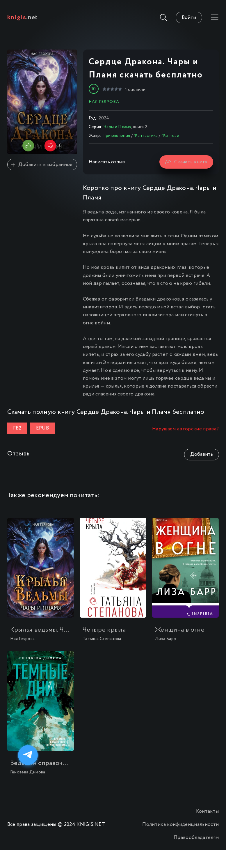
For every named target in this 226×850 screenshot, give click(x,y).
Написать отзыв (107, 162)
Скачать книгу (186, 162)
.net (22, 17)
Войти (189, 17)
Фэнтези (170, 135)
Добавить (201, 454)
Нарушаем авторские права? (185, 429)
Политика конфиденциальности (180, 824)
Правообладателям (196, 837)
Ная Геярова (104, 102)
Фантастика (146, 135)
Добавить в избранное (41, 164)
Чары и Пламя (117, 127)
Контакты (207, 811)
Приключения (116, 135)
